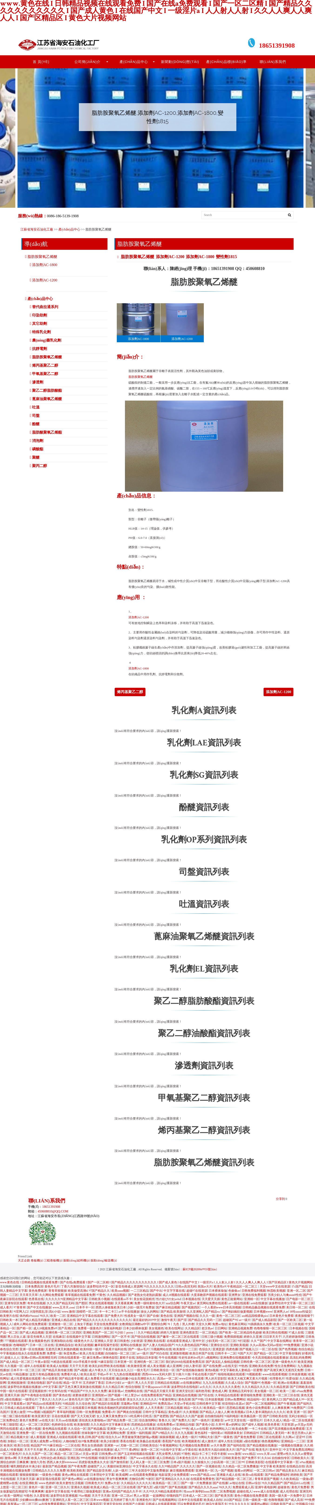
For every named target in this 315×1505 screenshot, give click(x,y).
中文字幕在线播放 (273, 1299)
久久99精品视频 (148, 1333)
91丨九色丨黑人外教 (181, 1324)
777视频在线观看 (15, 1341)
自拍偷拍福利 (214, 1416)
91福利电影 (231, 1416)
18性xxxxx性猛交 (301, 1312)
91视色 (28, 1496)
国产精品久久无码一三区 (204, 1320)
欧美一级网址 (13, 1496)
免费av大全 (112, 1483)
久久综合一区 (77, 1429)
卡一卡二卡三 (108, 1312)
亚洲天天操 (12, 1395)
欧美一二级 (287, 1391)
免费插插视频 (233, 1337)
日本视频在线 (191, 1299)
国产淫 (182, 1320)
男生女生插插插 (92, 1446)
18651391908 (51, 1207)
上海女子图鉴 (83, 1324)
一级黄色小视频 (49, 1475)
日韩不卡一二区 (225, 1354)
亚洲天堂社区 (185, 1391)
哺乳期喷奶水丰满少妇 (25, 1467)
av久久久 (205, 1387)
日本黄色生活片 (186, 1458)
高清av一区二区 (167, 1379)
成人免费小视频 (30, 1429)
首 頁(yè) (41, 62)
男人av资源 (141, 1496)
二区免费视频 (226, 1492)
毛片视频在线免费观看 (194, 1446)
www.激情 (68, 1312)
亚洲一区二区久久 (57, 1487)
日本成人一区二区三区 (198, 1496)
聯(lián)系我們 (273, 62)
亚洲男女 (234, 1295)
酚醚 (36, 424)
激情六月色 (37, 1462)
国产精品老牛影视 (71, 1379)
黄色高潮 (184, 1400)
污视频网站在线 (161, 1349)
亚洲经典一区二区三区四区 (63, 1333)
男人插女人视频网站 (57, 1450)
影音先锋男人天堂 (39, 1337)
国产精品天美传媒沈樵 (57, 1370)
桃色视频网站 (270, 1441)
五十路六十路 (181, 1375)
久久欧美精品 (289, 1479)
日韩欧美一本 (9, 1320)
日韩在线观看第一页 (71, 1358)
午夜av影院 (42, 1362)
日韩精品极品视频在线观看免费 (263, 1308)
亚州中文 (198, 1341)
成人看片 (6, 1308)
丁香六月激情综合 (73, 1287)
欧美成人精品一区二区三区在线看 (113, 1487)
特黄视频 (16, 1450)
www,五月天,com (63, 1308)
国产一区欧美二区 (290, 1320)
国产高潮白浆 (67, 1328)
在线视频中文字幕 (78, 1337)
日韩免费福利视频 (253, 1291)
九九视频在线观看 (68, 1433)
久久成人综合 (234, 1383)
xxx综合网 (172, 1303)
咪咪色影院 (110, 1358)
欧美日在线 (21, 1446)
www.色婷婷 (47, 1483)
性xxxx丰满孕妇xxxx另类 (200, 1492)
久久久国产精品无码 (60, 1303)
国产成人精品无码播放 (35, 1320)
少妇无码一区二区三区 (221, 1341)
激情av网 (10, 1458)
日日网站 (221, 1328)
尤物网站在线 (133, 1391)
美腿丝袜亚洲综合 (119, 1467)
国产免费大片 (114, 1316)
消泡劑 (37, 441)
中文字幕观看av (14, 1404)
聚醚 (36, 457)
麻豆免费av (94, 1358)
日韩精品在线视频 (167, 1383)
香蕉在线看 (127, 1441)
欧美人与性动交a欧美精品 (48, 1458)
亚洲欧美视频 (239, 1345)
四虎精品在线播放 (143, 1425)
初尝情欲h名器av (233, 1404)
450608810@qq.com (53, 1211)
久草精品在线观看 (227, 1395)
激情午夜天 (168, 1320)
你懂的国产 (173, 1496)
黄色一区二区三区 (228, 1316)
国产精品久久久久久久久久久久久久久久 (104, 1320)
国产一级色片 (201, 1421)
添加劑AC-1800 (200, 256)
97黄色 (101, 1295)
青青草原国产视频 (267, 1479)
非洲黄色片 (143, 1500)
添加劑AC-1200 (170, 256)
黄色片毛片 (52, 1287)
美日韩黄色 (121, 1341)
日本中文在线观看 (190, 1500)
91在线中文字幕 (170, 1450)
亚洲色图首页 (189, 1333)
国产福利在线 (236, 1446)
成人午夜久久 (98, 1370)
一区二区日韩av (264, 1471)
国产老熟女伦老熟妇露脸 (144, 1295)
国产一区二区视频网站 (261, 1404)
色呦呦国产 (20, 1345)
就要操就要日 (81, 1395)
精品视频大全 (19, 1437)
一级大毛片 (141, 1370)
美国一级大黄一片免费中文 (287, 1496)
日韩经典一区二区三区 (256, 1362)
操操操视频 (166, 1437)
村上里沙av (132, 1395)
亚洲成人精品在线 (63, 1320)
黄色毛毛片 (76, 1400)
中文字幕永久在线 (145, 1467)
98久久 (44, 1316)
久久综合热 (83, 1404)
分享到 (280, 1199)
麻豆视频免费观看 (182, 1471)
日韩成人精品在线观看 (19, 1408)
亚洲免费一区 (26, 1433)
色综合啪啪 (132, 1387)
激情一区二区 (150, 1450)
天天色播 (24, 1458)
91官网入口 (20, 1312)
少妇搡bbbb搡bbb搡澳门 (35, 1500)
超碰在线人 (244, 1492)
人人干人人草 (138, 1429)
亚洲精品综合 (64, 1345)
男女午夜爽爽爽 (116, 1479)
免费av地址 (219, 1324)
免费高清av (165, 1404)
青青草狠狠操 (57, 1291)
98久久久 (225, 1487)
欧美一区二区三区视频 (288, 1324)
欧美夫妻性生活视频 (70, 1483)
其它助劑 (39, 324)
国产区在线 (205, 1395)
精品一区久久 (193, 1408)
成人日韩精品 (165, 1458)
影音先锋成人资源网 (129, 1287)
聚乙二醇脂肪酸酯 (47, 390)
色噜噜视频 (275, 1500)
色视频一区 (268, 1383)
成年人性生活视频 (230, 1441)
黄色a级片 (174, 1412)
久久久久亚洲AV (210, 1458)
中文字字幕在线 (174, 1291)
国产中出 (156, 1291)
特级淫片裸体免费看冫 (114, 1458)
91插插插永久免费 (260, 1324)
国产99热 (198, 1400)
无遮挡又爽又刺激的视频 (62, 1349)
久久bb (265, 1458)
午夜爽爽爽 (36, 1492)
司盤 (36, 416)
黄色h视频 (212, 1370)
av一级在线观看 (238, 1303)
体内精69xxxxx (29, 1316)
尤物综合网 (136, 1479)
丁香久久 (45, 1400)
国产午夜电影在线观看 (36, 1395)
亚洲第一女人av (117, 1429)
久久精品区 (192, 1328)
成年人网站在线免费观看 (30, 1324)
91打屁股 (243, 1341)
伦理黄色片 (277, 1379)
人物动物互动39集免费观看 (81, 1441)
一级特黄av (215, 1433)
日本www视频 (99, 1500)
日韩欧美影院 (255, 1462)
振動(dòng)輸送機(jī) (103, 1261)
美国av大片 (205, 1287)
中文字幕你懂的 (290, 1354)
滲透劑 (37, 382)
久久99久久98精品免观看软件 (162, 1492)
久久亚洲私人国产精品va (204, 1312)
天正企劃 (24, 1261)
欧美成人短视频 (57, 1366)
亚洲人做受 (18, 1412)
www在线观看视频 (274, 1375)
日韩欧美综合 (149, 1446)
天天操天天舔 (26, 1479)
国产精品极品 (96, 1429)
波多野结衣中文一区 (100, 1287)
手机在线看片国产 (204, 1375)
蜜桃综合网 (158, 1324)
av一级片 (245, 1320)
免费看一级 (54, 1354)
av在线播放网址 (190, 1383)
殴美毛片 (262, 1450)
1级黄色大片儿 (83, 1341)
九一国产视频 (224, 1471)
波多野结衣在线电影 (184, 1387)
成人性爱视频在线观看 (25, 1379)
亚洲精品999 (148, 1404)
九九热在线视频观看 (127, 1375)
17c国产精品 (300, 1287)
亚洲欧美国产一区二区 (98, 1333)
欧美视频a (238, 1412)
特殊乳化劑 (41, 332)
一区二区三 (63, 1408)
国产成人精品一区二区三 (16, 1362)
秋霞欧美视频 (276, 1291)
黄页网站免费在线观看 (212, 1303)
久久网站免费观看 (51, 1295)
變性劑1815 (226, 256)
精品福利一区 (256, 1400)
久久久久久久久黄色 (226, 1387)
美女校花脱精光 (144, 1299)
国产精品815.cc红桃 (296, 1483)
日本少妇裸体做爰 (135, 1328)
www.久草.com (266, 1454)
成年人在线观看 (34, 1366)
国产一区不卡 (121, 1337)
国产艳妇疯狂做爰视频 (237, 1312)
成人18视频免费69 (45, 1328)
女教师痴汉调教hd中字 (134, 1324)
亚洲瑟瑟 (218, 1349)
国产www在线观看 (142, 1458)
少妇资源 (137, 1341)
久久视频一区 (13, 1366)
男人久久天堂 (144, 1383)
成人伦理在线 (289, 1492)
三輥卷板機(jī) (53, 1261)
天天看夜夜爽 (124, 1303)
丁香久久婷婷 (45, 1408)
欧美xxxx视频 (120, 1291)
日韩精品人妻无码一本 (275, 1433)
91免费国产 (298, 1408)
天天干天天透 (78, 1366)
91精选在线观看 (61, 1362)
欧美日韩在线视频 (275, 1333)
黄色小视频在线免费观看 (251, 1496)
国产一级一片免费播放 (196, 1483)
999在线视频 (89, 1458)
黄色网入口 (274, 1400)
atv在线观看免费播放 (143, 1475)
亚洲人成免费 (39, 1441)
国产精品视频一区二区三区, (234, 1479)
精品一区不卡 (72, 1383)
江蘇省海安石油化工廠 (36, 229)
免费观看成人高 (243, 1487)
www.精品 (248, 1454)
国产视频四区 (191, 1308)
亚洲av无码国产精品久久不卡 (122, 1492)
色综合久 (205, 1349)
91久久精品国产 (272, 1483)
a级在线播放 (12, 1400)
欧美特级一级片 (90, 1349)
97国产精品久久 (99, 1291)
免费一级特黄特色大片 (149, 1303)
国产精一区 (24, 1328)
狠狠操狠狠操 (29, 1475)
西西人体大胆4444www (62, 1462)
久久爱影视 (41, 1496)
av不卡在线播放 (129, 1312)
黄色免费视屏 (38, 1291)
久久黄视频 (190, 1412)
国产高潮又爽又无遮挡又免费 (283, 1370)
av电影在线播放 (102, 1450)
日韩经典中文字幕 (208, 1404)
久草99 (219, 1425)
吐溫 (36, 407)
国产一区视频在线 (209, 1467)
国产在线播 (220, 1483)
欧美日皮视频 (84, 1345)
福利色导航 (203, 1391)
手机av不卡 (104, 1375)
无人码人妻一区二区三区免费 (149, 1462)
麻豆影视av (115, 1391)
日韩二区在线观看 (269, 1437)
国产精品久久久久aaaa (203, 1487)
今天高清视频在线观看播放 (270, 1358)
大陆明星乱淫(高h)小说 (45, 1312)
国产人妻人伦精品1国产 (158, 1345)
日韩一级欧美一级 (255, 1500)
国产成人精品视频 (32, 1333)
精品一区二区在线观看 (298, 1421)
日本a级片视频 (180, 1462)
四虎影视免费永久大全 (94, 1462)
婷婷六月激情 (169, 1333)
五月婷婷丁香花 (93, 1383)
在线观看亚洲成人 (179, 1341)
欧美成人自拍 (213, 1500)
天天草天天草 (29, 1295)
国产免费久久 (181, 1421)
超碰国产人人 (96, 1467)
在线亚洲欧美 (28, 1483)
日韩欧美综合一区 (163, 1370)
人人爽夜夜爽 (280, 1408)
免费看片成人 (70, 1375)
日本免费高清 (34, 1287)
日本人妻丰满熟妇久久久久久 (265, 1412)
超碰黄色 (284, 1487)
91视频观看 (253, 1375)
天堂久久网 (203, 1324)
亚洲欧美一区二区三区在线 (281, 1395)
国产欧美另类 (224, 1496)
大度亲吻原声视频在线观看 (209, 1295)
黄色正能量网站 (231, 1299)
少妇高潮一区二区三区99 (227, 1462)
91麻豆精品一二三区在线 (63, 1446)
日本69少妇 (113, 1383)
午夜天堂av (188, 1303)
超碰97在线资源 (196, 1291)
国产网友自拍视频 (129, 1412)
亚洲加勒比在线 (61, 1341)
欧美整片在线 (9, 1316)
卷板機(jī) (37, 1261)
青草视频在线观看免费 (80, 1295)
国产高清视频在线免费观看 (286, 1429)
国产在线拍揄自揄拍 (190, 1370)
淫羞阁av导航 (129, 1404)
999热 (185, 1429)
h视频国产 (48, 1412)
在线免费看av (166, 1425)
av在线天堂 (229, 1366)
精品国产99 (38, 1446)
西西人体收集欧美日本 (111, 1308)
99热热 (242, 1366)
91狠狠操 (6, 1345)
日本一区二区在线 (42, 1345)
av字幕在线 (189, 1450)
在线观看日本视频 (84, 1408)
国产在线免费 (212, 1366)
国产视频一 (115, 1395)
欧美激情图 (81, 1425)
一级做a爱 (306, 1479)
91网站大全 (205, 1437)
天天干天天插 (101, 1496)
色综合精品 (305, 1349)
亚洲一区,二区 (296, 1291)
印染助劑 (39, 315)
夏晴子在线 (127, 1358)
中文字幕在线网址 (279, 1341)
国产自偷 (153, 1316)
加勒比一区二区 (18, 1441)
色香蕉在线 (36, 1299)
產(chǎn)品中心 (134, 62)
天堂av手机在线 (184, 1404)
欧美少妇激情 (110, 1441)
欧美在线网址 (174, 1328)
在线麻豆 (59, 1337)
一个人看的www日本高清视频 (221, 1308)
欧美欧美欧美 (76, 1471)
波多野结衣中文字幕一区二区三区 (291, 1303)
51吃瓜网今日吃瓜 (140, 1416)
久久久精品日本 (113, 1387)
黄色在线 (166, 1316)
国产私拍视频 (178, 1487)
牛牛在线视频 (168, 1358)
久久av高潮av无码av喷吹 (266, 1345)
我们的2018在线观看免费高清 (185, 1362)
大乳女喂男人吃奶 (168, 1454)
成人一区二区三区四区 (35, 1425)
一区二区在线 (268, 1349)
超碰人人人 (12, 1358)
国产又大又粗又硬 (83, 1416)
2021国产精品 (232, 1500)
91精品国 (68, 1404)
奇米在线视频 (36, 1303)
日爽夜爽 (23, 1462)
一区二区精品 (208, 1333)
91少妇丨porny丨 (125, 1333)
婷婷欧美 (296, 1475)
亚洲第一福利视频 (139, 1433)
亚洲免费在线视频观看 (235, 1358)
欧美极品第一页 (251, 1416)
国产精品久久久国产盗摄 (186, 1416)
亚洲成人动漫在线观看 (62, 1437)
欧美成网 (122, 1475)
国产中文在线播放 (39, 1308)
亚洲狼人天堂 (103, 1341)
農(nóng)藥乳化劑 (46, 340)
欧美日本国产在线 (201, 1354)
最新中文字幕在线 (57, 1492)
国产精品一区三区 (266, 1354)
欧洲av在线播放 (288, 1383)
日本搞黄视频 (297, 1375)
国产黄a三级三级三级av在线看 (105, 1400)
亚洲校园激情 (16, 1383)
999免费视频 (291, 1345)
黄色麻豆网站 (237, 1324)
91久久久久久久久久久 (159, 1287)
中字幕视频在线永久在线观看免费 (22, 1354)
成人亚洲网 (174, 1366)
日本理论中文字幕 (102, 1475)
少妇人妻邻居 (192, 1366)
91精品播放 (20, 1375)
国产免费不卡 (251, 1458)
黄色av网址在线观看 (75, 1475)
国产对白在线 (159, 1354)
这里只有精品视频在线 (44, 1375)
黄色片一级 (36, 1487)
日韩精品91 (251, 1433)
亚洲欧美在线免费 (261, 1366)
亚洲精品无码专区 (241, 1391)
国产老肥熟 (161, 1416)
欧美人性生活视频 (92, 1354)
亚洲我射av (99, 1395)
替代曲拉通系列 (45, 307)
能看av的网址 (243, 1471)
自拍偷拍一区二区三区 (120, 1354)
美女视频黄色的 (39, 1341)
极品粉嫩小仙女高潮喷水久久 (135, 1379)
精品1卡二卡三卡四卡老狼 (209, 1454)
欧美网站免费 (116, 1433)
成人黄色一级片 (186, 1437)
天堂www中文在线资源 (275, 1287)
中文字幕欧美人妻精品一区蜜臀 (241, 1370)
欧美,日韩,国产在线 (91, 1437)
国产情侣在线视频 (143, 1337)
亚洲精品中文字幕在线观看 (85, 1316)
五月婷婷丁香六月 (122, 1500)
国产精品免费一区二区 (122, 1421)
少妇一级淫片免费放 (140, 1308)
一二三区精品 (140, 1291)
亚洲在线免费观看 (254, 1295)
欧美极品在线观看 (149, 1441)
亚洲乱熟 (73, 1458)
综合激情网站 (148, 1421)
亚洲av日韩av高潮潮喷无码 (39, 1358)
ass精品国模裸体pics (255, 1316)
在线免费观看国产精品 (156, 1395)
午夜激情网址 (168, 1400)
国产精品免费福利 (277, 1475)
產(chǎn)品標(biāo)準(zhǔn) (226, 64)
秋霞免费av (71, 1354)
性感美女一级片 (134, 1316)
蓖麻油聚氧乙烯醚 (47, 399)
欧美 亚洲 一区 (296, 1412)
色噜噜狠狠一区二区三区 (271, 1328)
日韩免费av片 (108, 1454)
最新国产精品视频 (54, 1467)
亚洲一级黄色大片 (284, 1362)
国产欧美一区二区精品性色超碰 (240, 1333)
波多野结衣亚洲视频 (63, 1496)
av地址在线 (237, 1483)
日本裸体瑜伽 (218, 1291)
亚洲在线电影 (36, 1383)
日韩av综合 (253, 1483)
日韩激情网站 (101, 1337)
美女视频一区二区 (266, 1391)
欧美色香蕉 (272, 1425)
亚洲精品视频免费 (240, 1328)
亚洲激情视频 (179, 1354)
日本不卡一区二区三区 (25, 1370)
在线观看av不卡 (121, 1299)
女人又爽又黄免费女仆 (112, 1416)
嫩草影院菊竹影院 (106, 1345)
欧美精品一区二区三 (166, 1483)
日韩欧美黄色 (231, 1458)
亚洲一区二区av (121, 1496)
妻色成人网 (219, 1391)
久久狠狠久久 (200, 1462)
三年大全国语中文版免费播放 (148, 1471)
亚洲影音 (217, 1421)
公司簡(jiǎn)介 (87, 62)
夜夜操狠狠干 (304, 1316)
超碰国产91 (230, 1320)
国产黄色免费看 (244, 1437)
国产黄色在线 (62, 1395)
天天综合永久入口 (120, 1370)
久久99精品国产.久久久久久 (176, 1467)
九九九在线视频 (213, 1383)
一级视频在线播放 (290, 1446)
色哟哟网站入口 (220, 1429)
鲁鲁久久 (165, 1421)
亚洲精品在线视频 (185, 1395)
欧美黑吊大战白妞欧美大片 (217, 1450)
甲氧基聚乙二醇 (45, 374)
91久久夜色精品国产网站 (192, 1345)
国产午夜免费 (77, 1467)
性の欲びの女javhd (168, 1299)
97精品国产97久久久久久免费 (87, 1391)
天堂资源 (287, 1425)
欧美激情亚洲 (136, 1366)
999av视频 (33, 1412)
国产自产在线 (245, 1450)
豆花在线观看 (60, 1416)
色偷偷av (234, 1291)
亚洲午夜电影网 (265, 1487)
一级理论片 (29, 1400)
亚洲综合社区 (220, 1345)
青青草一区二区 (303, 1341)
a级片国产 (160, 1487)
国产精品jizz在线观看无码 (44, 1404)
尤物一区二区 (129, 1446)
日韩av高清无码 (185, 1287)
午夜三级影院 (9, 1425)
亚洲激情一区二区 (60, 1324)
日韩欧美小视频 (99, 1299)
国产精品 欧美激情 (173, 1312)
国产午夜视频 (287, 1404)
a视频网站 (212, 1358)
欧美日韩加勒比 (159, 1429)
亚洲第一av (111, 1446)
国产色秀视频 (288, 1349)
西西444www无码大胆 (156, 1375)
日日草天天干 (272, 1337)
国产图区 (81, 1303)
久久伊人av (59, 1400)
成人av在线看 (199, 1429)
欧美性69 (220, 1287)
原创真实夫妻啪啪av (92, 1421)
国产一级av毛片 (138, 1349)
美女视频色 (156, 1328)
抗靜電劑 (39, 349)
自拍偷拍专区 (281, 1458)
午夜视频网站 (169, 1446)
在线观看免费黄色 (202, 1479)
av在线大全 (46, 1421)
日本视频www (263, 1312)
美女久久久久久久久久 (142, 1400)
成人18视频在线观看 (176, 1295)
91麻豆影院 (105, 1362)
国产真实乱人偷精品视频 (222, 1362)
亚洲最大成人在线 (229, 1475)
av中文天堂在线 (235, 1421)
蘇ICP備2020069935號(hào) (200, 1269)
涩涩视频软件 (38, 1391)
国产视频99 (252, 1383)
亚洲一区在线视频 (32, 1349)
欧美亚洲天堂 (41, 1416)
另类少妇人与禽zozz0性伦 (285, 1295)
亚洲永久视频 (80, 1487)
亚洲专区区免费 (15, 1303)
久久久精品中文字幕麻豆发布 (110, 1425)
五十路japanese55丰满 (156, 1387)
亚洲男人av (281, 1312)
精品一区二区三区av (67, 1454)
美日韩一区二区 (296, 1308)
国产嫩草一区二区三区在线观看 (178, 1337)
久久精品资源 (279, 1387)
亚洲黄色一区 (204, 1471)
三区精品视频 (173, 1408)
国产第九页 (144, 1487)
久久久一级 (207, 1316)
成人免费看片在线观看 (99, 1379)
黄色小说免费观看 (258, 1408)
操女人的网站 (150, 1312)
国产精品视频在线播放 (262, 1446)
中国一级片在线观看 (13, 1391)
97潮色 (185, 1454)
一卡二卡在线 (258, 1429)
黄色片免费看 (29, 1421)
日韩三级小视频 (211, 1337)
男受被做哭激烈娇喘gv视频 (140, 1437)
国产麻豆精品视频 (168, 1308)
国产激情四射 (119, 1462)
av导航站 (55, 1441)
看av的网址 (233, 1425)
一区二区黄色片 (10, 1454)
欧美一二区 (57, 1316)
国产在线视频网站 (165, 1500)
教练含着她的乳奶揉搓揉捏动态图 (120, 1408)
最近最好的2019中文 (146, 1320)
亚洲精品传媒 (185, 1425)
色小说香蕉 (49, 1379)
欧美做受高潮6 (77, 1291)
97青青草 (19, 1308)
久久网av (288, 1437)
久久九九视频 (184, 1433)
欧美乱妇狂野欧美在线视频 (107, 1366)
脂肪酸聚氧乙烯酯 (47, 432)
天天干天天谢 (33, 1450)
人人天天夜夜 (154, 1408)
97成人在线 (295, 1333)
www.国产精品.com (202, 1475)
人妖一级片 (119, 1471)
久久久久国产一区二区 (38, 1454)
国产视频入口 (248, 1349)
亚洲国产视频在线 (186, 1316)
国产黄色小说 (205, 1425)
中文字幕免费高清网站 (298, 1450)
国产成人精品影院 (264, 1320)
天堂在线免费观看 (106, 1324)
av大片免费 (218, 1446)
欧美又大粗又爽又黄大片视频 (248, 1379)
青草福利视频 (66, 1412)
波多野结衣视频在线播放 (24, 1387)
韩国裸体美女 (233, 1433)
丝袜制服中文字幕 (93, 1433)
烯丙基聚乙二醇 (130, 692)
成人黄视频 (37, 1437)
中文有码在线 (57, 1391)
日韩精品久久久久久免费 (49, 1471)
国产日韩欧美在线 (302, 1387)
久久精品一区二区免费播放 (240, 1467)
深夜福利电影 (113, 1328)
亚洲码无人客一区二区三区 (71, 1500)
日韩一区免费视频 (88, 1412)
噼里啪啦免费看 (251, 1395)
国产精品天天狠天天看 (159, 1391)
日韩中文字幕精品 (155, 1412)
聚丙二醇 (39, 466)
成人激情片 (209, 1441)
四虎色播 (232, 1349)
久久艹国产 (258, 1341)
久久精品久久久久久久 (136, 1483)
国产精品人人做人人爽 (215, 1412)
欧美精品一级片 (214, 1408)
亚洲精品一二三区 (293, 1441)
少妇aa (176, 1429)
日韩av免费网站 (235, 1400)
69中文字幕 (49, 1387)
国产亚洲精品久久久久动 (172, 1479)
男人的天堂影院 (215, 1379)
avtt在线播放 (259, 1303)
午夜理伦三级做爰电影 (86, 1492)
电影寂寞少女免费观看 (174, 1475)
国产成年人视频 (252, 1425)
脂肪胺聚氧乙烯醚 (137, 256)
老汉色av (207, 1328)
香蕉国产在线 (171, 1441)
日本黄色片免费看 (281, 1316)
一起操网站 (157, 1496)
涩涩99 (300, 1437)
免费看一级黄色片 (90, 1328)
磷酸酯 (37, 449)
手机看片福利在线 (115, 1349)
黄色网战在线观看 (54, 1429)
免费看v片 (108, 1412)
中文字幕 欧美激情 (272, 1467)
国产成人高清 (294, 1500)
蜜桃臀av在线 (9, 1483)
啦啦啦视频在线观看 (231, 1375)
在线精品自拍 (295, 1467)
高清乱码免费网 (300, 1358)
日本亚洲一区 (123, 1362)
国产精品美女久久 (288, 1471)
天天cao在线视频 (66, 1421)
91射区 (150, 1479)
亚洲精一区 (251, 1299)
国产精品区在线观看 (105, 1404)
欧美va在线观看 (252, 1475)
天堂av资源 (90, 1454)
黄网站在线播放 (130, 1345)
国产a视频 (80, 1370)
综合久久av (112, 1437)
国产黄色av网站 (72, 1479)
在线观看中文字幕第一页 (281, 1462)
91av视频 (84, 1496)
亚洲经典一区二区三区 (149, 1362)
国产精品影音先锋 (99, 1471)
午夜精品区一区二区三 (242, 1287)
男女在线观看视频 (101, 1303)
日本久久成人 (273, 1421)
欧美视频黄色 (191, 1441)
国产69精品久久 (162, 1433)
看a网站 (134, 1450)
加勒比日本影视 (146, 1358)
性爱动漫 (292, 1379)
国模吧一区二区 (86, 1312)
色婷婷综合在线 (62, 1425)
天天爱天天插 (211, 1299)
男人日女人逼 (16, 1337)
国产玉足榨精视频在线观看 (136, 1454)
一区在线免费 (45, 1433)
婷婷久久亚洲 (253, 1337)
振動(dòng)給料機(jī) (76, 1261)
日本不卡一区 (85, 1308)
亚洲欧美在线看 (154, 1341)
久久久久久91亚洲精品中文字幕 (66, 1299)
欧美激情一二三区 (185, 1349)
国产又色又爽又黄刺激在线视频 (80, 1387)
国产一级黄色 (223, 1437)
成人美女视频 (156, 1366)
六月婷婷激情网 (293, 1337)
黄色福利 (200, 1433)
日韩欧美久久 (300, 1458)
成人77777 (120, 1450)
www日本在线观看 (191, 1379)
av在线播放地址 (94, 1479)
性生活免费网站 (285, 1366)
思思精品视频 (235, 1408)
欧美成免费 (239, 1429)
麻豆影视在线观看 (48, 1479)
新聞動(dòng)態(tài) (180, 62)
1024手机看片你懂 (85, 1362)
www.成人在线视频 (265, 1492)
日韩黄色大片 (94, 1483)
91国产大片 (245, 1354)
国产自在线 (54, 1383)
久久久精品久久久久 (255, 1387)
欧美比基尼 (88, 1375)
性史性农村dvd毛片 (191, 1358)
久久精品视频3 (117, 1295)
